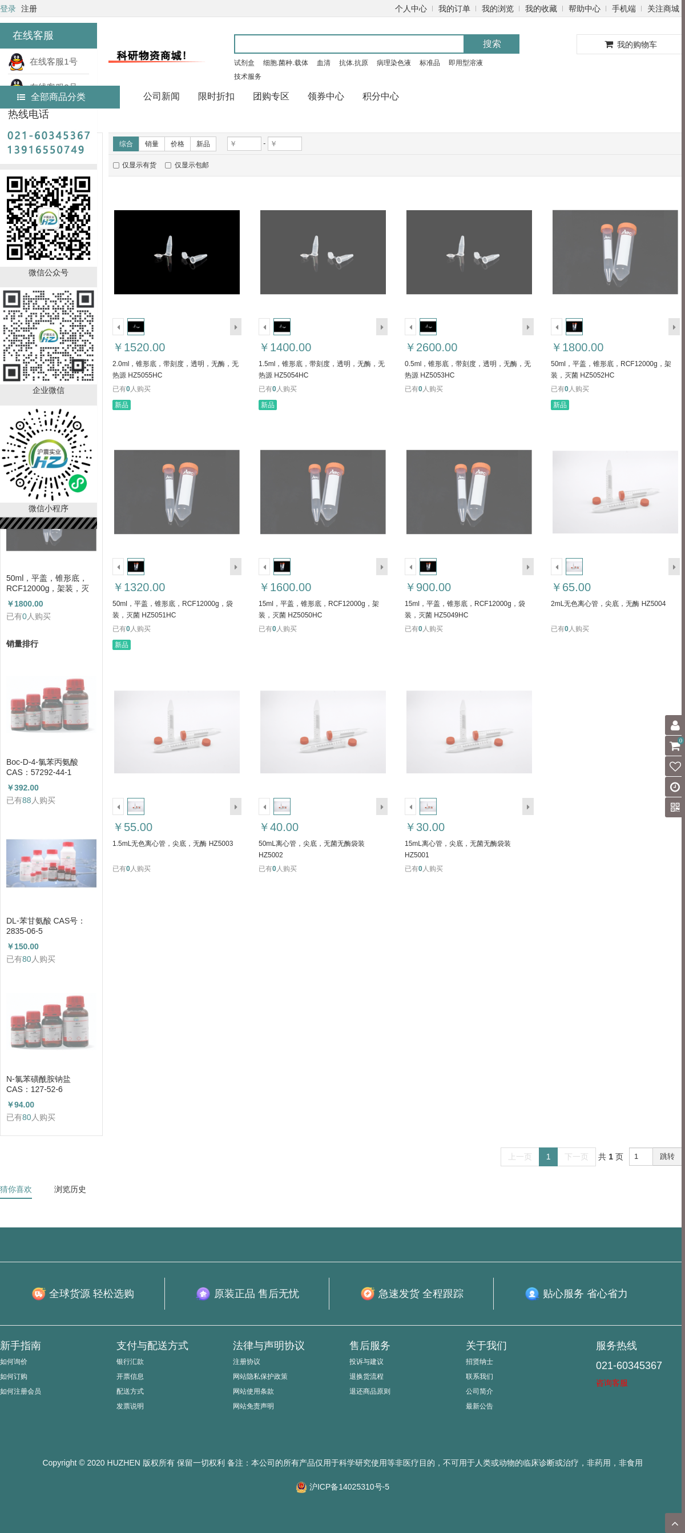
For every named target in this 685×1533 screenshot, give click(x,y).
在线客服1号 (43, 61)
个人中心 (411, 8)
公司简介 (479, 1391)
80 (26, 959)
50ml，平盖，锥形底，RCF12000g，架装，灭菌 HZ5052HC (48, 583)
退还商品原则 (369, 1391)
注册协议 (246, 1362)
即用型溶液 (466, 63)
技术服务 (247, 77)
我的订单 (454, 8)
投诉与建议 (366, 1362)
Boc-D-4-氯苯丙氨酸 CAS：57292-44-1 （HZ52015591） (42, 767)
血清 (324, 63)
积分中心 (380, 96)
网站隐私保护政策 (260, 1376)
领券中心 (326, 96)
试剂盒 (244, 63)
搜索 (492, 44)
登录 (8, 8)
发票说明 (130, 1406)
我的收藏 (541, 8)
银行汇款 (130, 1362)
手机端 (624, 8)
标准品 (430, 63)
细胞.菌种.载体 (285, 63)
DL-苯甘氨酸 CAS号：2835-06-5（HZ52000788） (46, 926)
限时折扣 (216, 96)
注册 (29, 8)
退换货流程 (366, 1376)
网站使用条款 (253, 1391)
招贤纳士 (479, 1362)
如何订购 (13, 1376)
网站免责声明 (253, 1406)
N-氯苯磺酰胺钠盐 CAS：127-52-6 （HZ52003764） (38, 1084)
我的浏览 (498, 8)
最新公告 (479, 1406)
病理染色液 (394, 63)
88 (26, 800)
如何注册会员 (20, 1391)
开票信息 (130, 1376)
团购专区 (271, 96)
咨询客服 (612, 1382)
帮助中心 (585, 8)
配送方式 (130, 1391)
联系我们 (479, 1376)
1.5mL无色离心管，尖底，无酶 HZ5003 (172, 844)
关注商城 (663, 8)
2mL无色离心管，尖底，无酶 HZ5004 (608, 604)
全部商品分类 (51, 97)
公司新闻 (161, 96)
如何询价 (13, 1362)
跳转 (667, 1156)
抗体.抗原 (353, 63)
